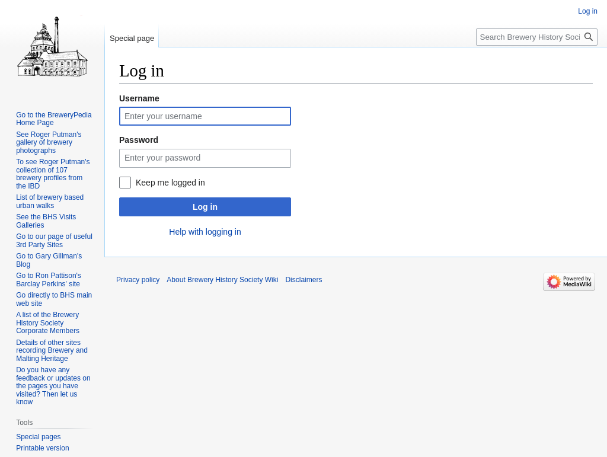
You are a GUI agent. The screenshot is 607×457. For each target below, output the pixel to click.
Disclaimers (303, 280)
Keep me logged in (170, 182)
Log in (205, 207)
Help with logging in (205, 232)
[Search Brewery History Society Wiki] (537, 37)
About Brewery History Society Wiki (222, 280)
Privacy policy (137, 280)
